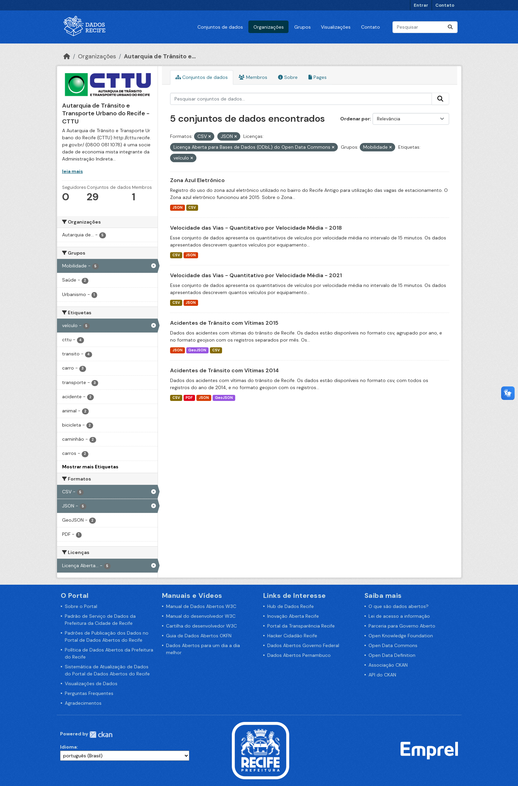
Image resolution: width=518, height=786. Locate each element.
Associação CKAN (388, 665)
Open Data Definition (392, 655)
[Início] (66, 56)
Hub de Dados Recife (290, 606)
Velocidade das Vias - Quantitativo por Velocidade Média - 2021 (256, 275)
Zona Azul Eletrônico (197, 180)
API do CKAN (382, 675)
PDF (189, 398)
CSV (192, 207)
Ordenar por (355, 119)
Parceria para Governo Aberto (402, 626)
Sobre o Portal (81, 606)
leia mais (72, 171)
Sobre (288, 77)
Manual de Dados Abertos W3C (201, 606)
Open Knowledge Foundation (401, 636)
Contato (444, 5)
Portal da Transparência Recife (301, 626)
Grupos (302, 27)
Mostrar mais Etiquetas (90, 467)
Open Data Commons (393, 645)
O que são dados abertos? (399, 606)
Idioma (68, 747)
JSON (177, 207)
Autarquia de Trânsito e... (160, 56)
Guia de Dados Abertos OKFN (198, 636)
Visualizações (336, 27)
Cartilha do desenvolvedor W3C (201, 626)
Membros (253, 77)
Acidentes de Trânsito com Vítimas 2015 (224, 322)
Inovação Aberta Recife (293, 616)
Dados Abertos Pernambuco (299, 655)
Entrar (421, 5)
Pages (317, 77)
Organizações (268, 27)
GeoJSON (197, 350)
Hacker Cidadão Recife (292, 636)
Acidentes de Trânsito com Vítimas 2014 (224, 370)
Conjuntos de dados (220, 27)
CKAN (100, 734)
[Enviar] (450, 27)
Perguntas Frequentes (89, 693)
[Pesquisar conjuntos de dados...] (425, 27)
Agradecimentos (83, 703)
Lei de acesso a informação (399, 616)
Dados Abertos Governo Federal (303, 645)
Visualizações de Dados (91, 683)
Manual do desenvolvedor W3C (201, 616)
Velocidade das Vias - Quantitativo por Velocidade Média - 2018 (256, 227)
